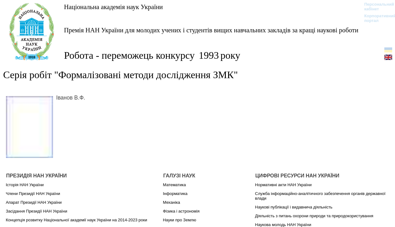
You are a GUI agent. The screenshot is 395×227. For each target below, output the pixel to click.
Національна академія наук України (113, 6)
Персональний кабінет (376, 6)
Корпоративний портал (376, 18)
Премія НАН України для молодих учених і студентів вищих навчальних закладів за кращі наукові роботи (211, 30)
